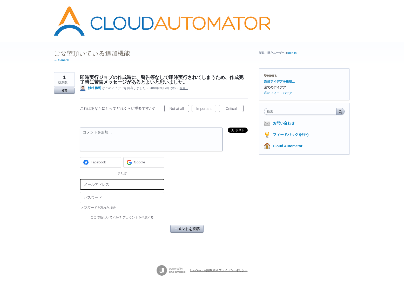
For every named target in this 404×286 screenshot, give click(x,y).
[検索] (340, 111)
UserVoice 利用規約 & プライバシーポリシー (219, 270)
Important (206, 109)
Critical (235, 109)
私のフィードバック (278, 93)
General (271, 75)
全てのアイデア (275, 87)
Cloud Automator (287, 146)
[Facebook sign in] (100, 162)
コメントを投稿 (187, 229)
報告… (184, 88)
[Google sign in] (144, 162)
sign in (292, 52)
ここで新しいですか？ (122, 217)
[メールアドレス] (122, 184)
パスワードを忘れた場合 (99, 207)
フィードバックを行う (291, 134)
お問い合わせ (284, 123)
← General (61, 60)
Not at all (179, 109)
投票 (64, 90)
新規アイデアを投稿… (279, 81)
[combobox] (301, 111)
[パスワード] (122, 197)
